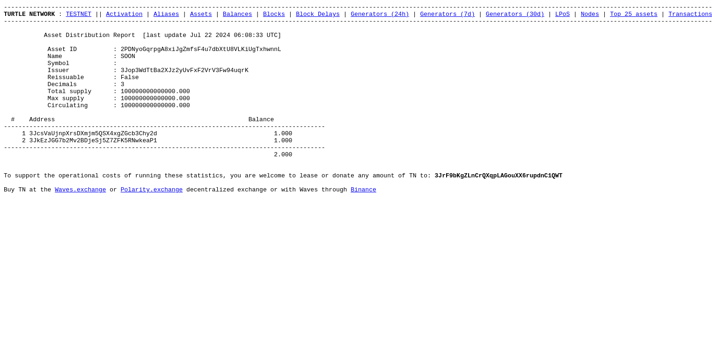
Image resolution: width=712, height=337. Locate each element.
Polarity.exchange (152, 227)
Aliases (166, 16)
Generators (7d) (447, 16)
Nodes (590, 16)
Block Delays (318, 16)
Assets (201, 16)
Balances (237, 16)
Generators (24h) (380, 16)
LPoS (562, 16)
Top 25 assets (633, 16)
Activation (124, 16)
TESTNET (79, 16)
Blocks (274, 16)
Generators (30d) (515, 16)
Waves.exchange (80, 227)
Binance (363, 227)
